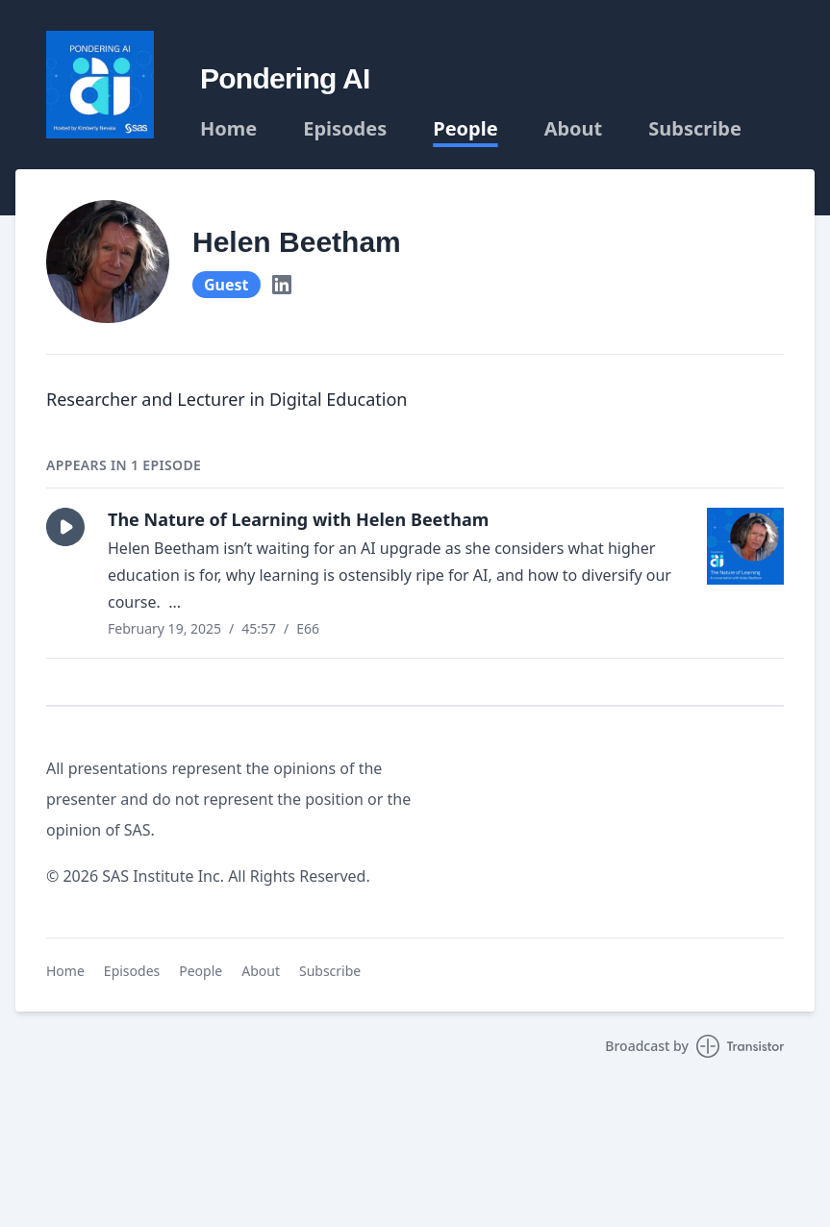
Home (228, 128)
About (573, 128)
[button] (65, 527)
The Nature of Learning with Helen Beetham (298, 519)
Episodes (345, 128)
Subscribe (695, 128)
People (465, 128)
